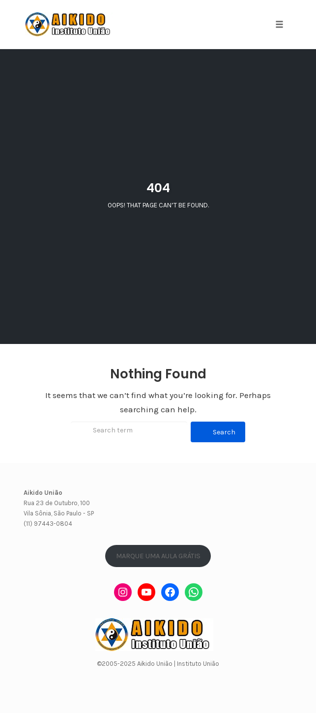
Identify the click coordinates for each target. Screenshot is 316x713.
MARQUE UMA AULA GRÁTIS (158, 556)
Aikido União (154, 663)
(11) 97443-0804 (48, 523)
